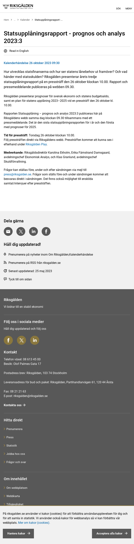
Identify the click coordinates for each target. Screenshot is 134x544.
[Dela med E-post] (8, 231)
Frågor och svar (16, 462)
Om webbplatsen (16, 488)
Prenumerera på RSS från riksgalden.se (34, 263)
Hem (6, 19)
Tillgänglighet (14, 504)
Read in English (19, 51)
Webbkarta (13, 496)
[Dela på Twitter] (20, 231)
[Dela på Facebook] (46, 231)
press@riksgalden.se (17, 174)
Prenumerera (14, 429)
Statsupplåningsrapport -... (49, 19)
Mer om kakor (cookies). (34, 522)
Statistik (11, 445)
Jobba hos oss (15, 454)
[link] (18, 6)
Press (10, 437)
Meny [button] (129, 8)
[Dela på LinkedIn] (33, 231)
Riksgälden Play (36, 144)
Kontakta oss (12, 405)
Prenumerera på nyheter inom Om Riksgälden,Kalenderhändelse (50, 254)
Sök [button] (118, 8)
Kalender (25, 19)
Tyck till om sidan (20, 279)
